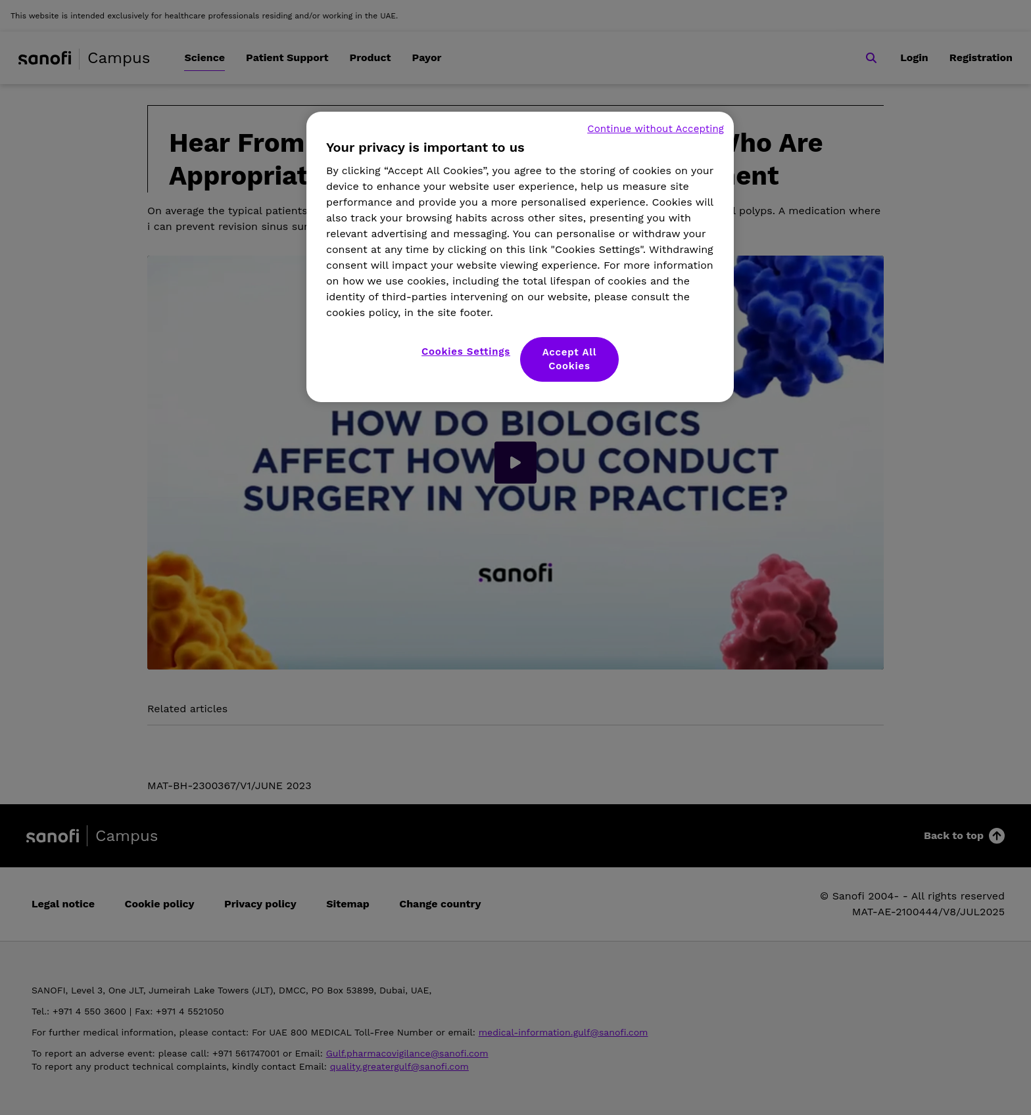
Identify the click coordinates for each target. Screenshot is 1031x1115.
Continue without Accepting (655, 129)
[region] (520, 257)
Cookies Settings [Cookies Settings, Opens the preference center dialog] (465, 351)
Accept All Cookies (569, 359)
